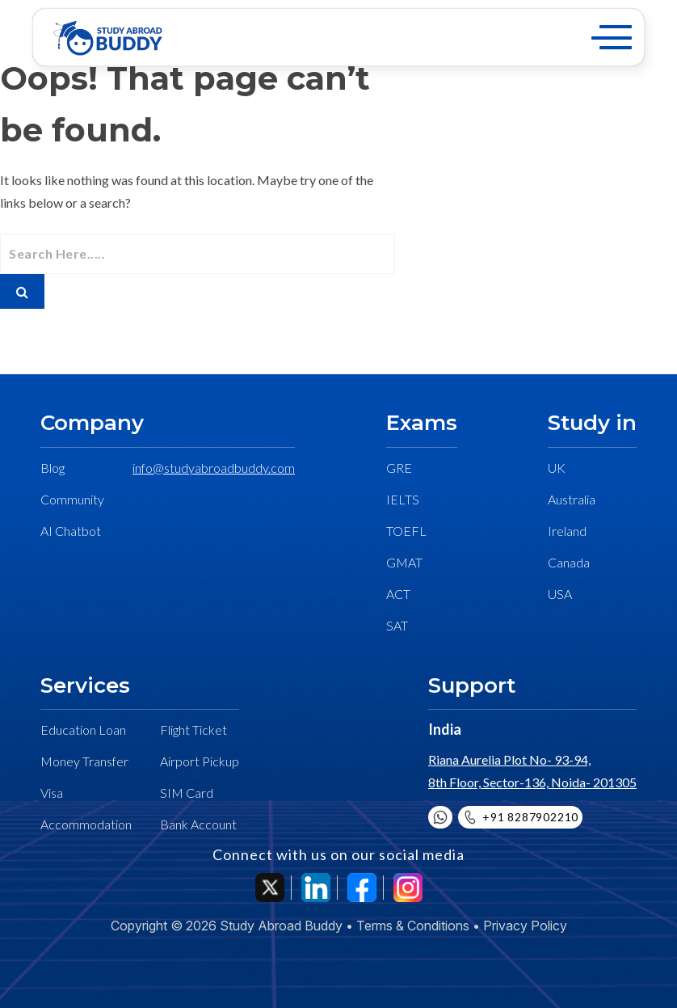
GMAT (404, 562)
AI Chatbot (70, 530)
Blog (52, 467)
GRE (399, 467)
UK (557, 467)
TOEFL (406, 530)
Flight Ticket (193, 729)
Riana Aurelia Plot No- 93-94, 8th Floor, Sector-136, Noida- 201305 (532, 771)
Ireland (567, 530)
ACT (398, 593)
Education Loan (83, 729)
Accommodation (86, 824)
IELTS (402, 499)
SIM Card (186, 792)
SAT (397, 625)
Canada (569, 562)
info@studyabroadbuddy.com (213, 467)
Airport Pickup (199, 761)
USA (560, 593)
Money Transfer (84, 761)
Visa (51, 792)
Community (72, 499)
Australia (571, 499)
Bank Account (198, 824)
